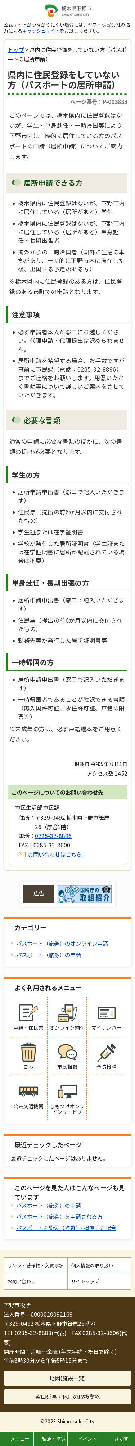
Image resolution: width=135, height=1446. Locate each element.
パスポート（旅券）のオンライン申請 (62, 943)
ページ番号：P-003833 (98, 101)
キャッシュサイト (41, 30)
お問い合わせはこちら (55, 854)
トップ (16, 49)
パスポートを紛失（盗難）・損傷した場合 (66, 1228)
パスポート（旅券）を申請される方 (59, 1216)
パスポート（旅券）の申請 (48, 955)
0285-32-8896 (53, 836)
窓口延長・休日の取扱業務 (67, 1396)
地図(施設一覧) (67, 1378)
